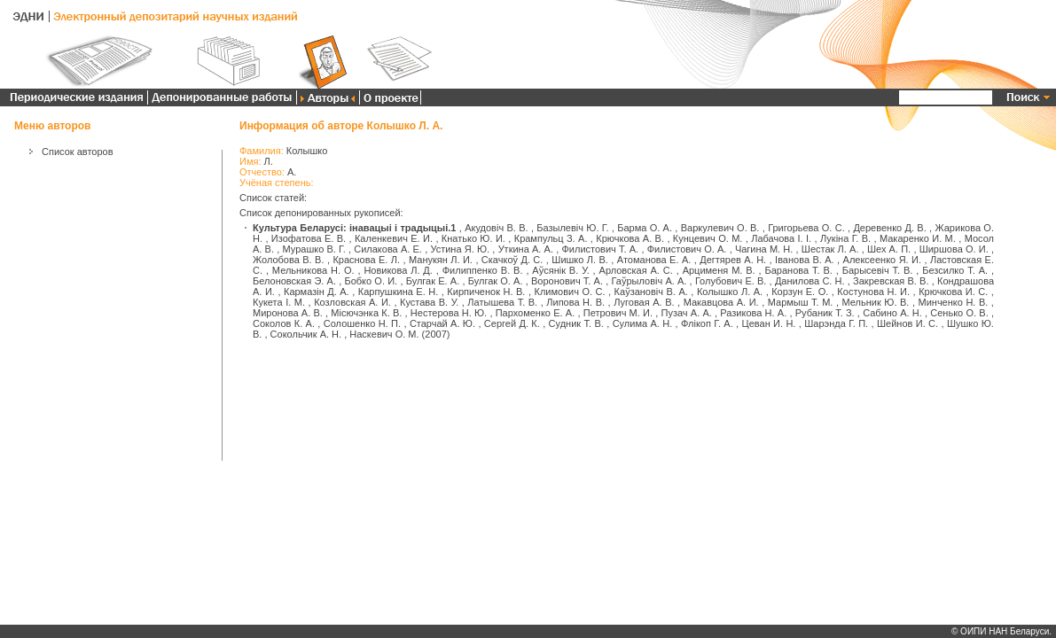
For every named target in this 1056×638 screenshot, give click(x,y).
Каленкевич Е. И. (394, 238)
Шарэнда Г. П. (836, 323)
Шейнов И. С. (907, 323)
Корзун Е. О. (799, 291)
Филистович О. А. (687, 249)
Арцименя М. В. (719, 270)
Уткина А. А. (525, 249)
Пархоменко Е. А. (535, 312)
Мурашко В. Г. (313, 249)
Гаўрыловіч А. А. (649, 281)
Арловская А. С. (636, 270)
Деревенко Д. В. (889, 227)
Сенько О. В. (959, 312)
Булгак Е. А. (433, 281)
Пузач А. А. (686, 312)
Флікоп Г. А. (707, 323)
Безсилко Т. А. (955, 270)
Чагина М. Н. (764, 249)
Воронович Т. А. (567, 281)
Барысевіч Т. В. (877, 270)
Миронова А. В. (288, 312)
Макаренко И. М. (918, 238)
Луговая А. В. (644, 302)
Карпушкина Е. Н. (398, 291)
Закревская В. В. (890, 281)
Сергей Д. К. (512, 323)
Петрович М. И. (618, 312)
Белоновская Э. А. (294, 281)
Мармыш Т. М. (800, 302)
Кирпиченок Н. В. (486, 291)
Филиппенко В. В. (482, 270)
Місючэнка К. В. (366, 312)
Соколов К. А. (284, 323)
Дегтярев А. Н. (733, 259)
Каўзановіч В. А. (651, 291)
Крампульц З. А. (551, 238)
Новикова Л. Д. (398, 270)
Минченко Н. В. (954, 302)
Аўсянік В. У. (560, 270)
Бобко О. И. (370, 281)
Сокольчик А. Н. (305, 334)
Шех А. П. (889, 249)
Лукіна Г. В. (845, 238)
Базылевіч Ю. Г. (572, 227)
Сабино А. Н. (892, 312)
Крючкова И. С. (953, 291)
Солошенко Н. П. (362, 323)
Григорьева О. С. (806, 227)
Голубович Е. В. (731, 281)
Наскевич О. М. (383, 334)
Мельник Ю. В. (876, 302)
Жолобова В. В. (288, 259)
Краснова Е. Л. (366, 259)
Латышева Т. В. (502, 302)
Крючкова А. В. (630, 238)
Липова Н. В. (575, 302)
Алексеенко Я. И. (882, 259)
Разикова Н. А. (753, 312)
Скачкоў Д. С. (512, 259)
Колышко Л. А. (730, 291)
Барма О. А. (644, 227)
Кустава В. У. (429, 302)
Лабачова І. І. (781, 238)
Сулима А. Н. (643, 323)
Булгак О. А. (495, 281)
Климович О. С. (570, 291)
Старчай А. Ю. (442, 323)
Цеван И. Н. (769, 323)
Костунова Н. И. (873, 291)
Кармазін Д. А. (316, 291)
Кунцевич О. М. (708, 238)
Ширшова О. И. (954, 249)
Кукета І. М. (279, 302)
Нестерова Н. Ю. (449, 312)
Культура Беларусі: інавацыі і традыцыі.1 (354, 227)
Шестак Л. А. (830, 249)
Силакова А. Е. (388, 249)
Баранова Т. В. (799, 270)
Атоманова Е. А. (654, 259)
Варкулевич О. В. (720, 227)
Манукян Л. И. (441, 259)
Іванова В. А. (804, 259)
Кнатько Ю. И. (473, 238)
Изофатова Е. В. (308, 238)
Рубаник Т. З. (825, 312)
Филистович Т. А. (599, 249)
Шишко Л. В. (579, 259)
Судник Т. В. (576, 323)
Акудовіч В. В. (496, 227)
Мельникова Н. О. (313, 270)
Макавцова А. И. (721, 302)
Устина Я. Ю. (459, 249)
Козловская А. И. (352, 302)
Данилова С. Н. (810, 281)
